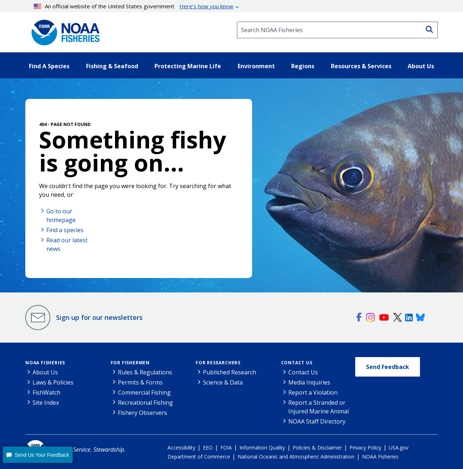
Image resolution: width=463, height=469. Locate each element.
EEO (208, 447)
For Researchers (218, 363)
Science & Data (223, 382)
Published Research (229, 372)
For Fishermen (130, 363)
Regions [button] (302, 66)
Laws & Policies (53, 382)
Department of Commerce (198, 456)
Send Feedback (387, 367)
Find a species (65, 230)
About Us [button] (421, 66)
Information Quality (262, 447)
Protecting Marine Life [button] (187, 66)
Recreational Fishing (145, 403)
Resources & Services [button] (361, 66)
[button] (38, 455)
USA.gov (398, 447)
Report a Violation (312, 392)
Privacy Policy (365, 447)
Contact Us (297, 363)
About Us (45, 372)
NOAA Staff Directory (316, 421)
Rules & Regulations (145, 372)
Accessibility (181, 447)
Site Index (46, 403)
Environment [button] (256, 66)
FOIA (226, 447)
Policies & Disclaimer (317, 447)
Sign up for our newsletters (99, 317)
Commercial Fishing (144, 392)
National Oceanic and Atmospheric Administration (296, 456)
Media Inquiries (309, 382)
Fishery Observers (142, 413)
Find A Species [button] (49, 66)
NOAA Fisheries (45, 363)
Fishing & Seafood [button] (112, 66)
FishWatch (46, 392)
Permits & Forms (140, 382)
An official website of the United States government (134, 6)
